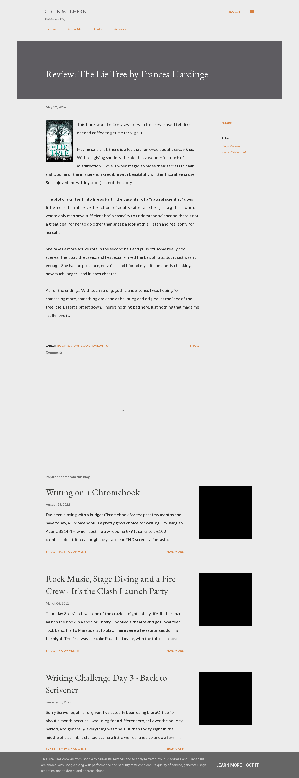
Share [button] (227, 123)
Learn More (229, 765)
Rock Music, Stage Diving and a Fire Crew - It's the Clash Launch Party (110, 585)
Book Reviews (231, 146)
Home (49, 29)
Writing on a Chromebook (93, 492)
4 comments (69, 650)
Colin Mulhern (66, 11)
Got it (252, 765)
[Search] (234, 11)
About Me (72, 29)
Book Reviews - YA (234, 152)
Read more (175, 551)
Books (95, 29)
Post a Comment (72, 551)
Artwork (118, 29)
